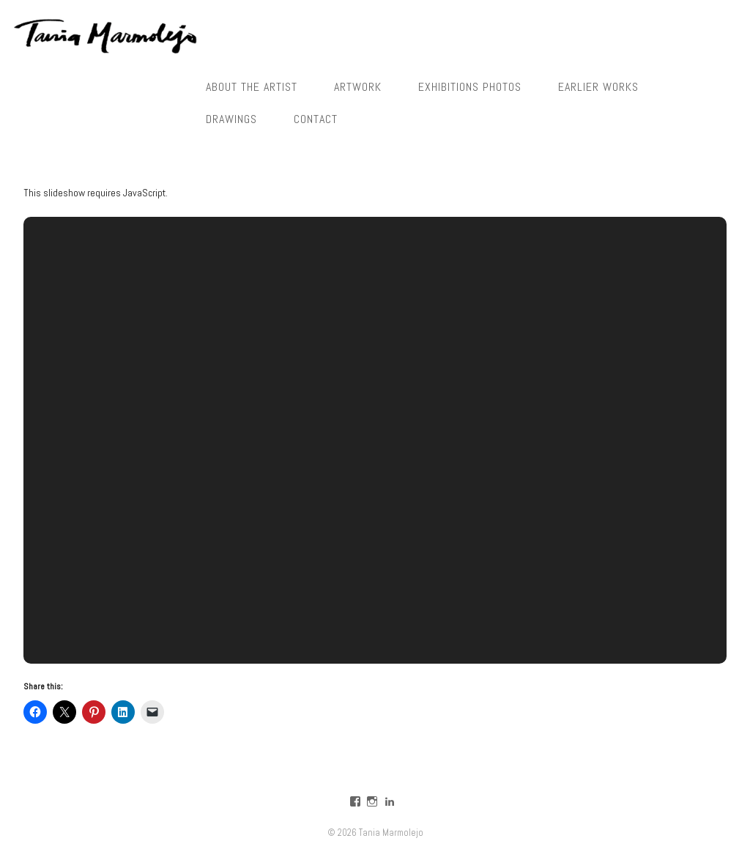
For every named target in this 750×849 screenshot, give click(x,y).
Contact (316, 119)
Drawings (231, 119)
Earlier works (598, 86)
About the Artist (251, 86)
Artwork (358, 86)
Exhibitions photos (469, 86)
